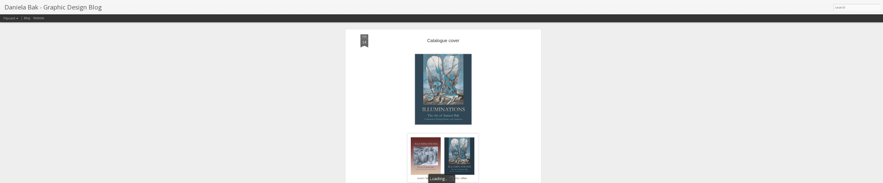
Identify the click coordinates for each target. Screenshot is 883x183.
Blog (27, 18)
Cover (445, 166)
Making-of (458, 166)
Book (436, 166)
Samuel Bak (384, 140)
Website (38, 18)
